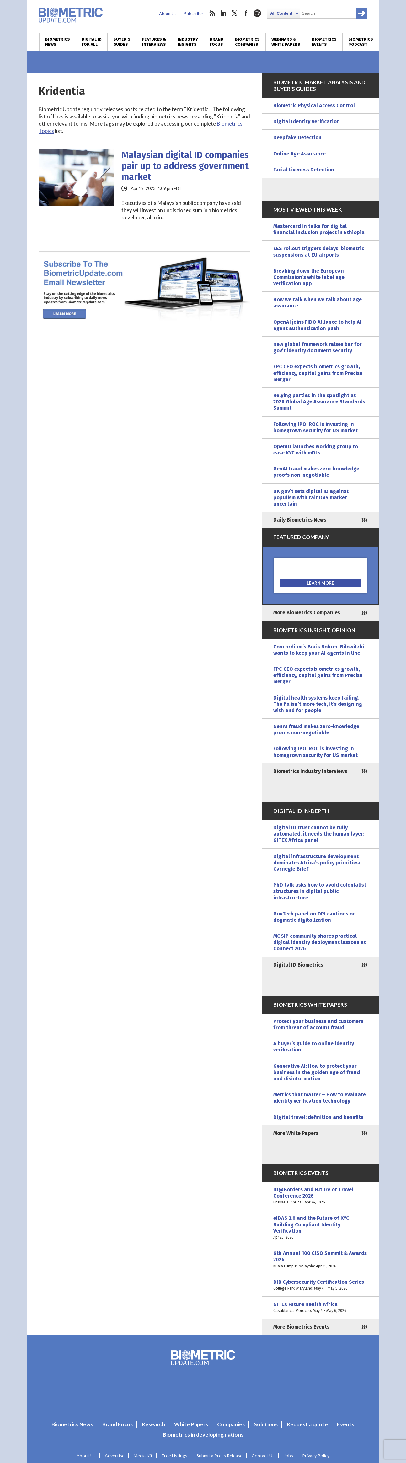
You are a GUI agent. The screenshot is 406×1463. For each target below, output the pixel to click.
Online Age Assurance (299, 154)
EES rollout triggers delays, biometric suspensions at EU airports (318, 251)
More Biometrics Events (301, 1327)
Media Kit (143, 1455)
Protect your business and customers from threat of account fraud (318, 1024)
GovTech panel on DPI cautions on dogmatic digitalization (314, 917)
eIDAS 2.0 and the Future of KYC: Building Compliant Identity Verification (320, 1227)
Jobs (288, 1455)
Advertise (115, 1455)
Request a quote (307, 1424)
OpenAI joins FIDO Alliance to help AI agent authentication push (317, 325)
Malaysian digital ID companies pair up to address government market (185, 165)
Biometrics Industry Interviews (310, 771)
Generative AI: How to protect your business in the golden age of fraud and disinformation (316, 1072)
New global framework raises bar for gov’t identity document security (317, 347)
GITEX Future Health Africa (320, 1307)
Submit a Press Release (219, 1455)
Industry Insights (188, 42)
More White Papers (295, 1133)
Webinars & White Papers (285, 42)
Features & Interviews (154, 42)
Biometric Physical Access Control (314, 105)
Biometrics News (57, 42)
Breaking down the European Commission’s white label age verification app (309, 277)
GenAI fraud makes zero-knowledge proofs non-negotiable (316, 472)
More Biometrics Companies (306, 613)
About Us (167, 13)
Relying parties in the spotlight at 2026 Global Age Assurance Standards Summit (319, 401)
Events (345, 1424)
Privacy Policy (315, 1455)
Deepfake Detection (297, 137)
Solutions (266, 1424)
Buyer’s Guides (122, 42)
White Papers (191, 1424)
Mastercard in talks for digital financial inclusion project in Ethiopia (319, 229)
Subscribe (193, 13)
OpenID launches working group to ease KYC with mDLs (315, 449)
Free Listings (174, 1455)
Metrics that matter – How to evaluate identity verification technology (319, 1098)
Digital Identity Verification (306, 121)
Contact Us (263, 1455)
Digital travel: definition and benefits (318, 1117)
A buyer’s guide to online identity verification (313, 1047)
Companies (231, 1424)
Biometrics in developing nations (203, 1434)
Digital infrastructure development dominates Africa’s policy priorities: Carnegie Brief (316, 862)
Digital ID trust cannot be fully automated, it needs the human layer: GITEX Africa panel (318, 834)
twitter (234, 13)
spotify (257, 13)
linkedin (223, 13)
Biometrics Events (324, 42)
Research (153, 1424)
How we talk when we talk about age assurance (317, 302)
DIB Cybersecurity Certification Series (320, 1285)
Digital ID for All (92, 42)
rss (212, 13)
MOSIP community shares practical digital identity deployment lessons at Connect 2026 (319, 942)
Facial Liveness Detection (303, 170)
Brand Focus (216, 42)
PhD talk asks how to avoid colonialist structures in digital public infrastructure (319, 891)
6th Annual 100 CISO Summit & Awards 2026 (320, 1259)
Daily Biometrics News (299, 520)
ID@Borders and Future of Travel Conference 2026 (320, 1196)
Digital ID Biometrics (298, 965)
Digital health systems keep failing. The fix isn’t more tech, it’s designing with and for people (317, 704)
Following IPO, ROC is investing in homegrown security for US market (315, 427)
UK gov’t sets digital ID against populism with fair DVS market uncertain (311, 497)
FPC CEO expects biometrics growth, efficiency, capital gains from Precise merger (317, 373)
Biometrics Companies (247, 42)
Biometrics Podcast (360, 42)
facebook (246, 13)
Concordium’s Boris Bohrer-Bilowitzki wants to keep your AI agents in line (318, 650)
